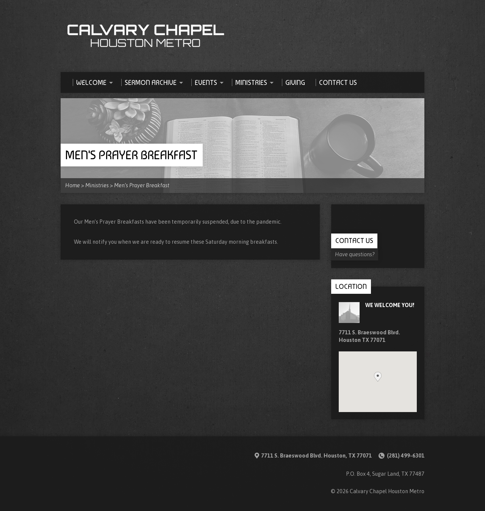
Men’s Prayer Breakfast (141, 185)
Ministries (97, 185)
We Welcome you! (389, 305)
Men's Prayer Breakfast (131, 155)
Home (72, 185)
